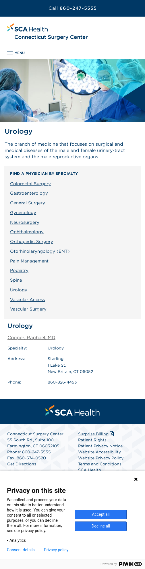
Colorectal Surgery (30, 183)
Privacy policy (56, 550)
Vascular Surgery (28, 309)
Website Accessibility (99, 452)
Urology (18, 290)
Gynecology (23, 212)
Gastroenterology (29, 193)
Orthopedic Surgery (31, 241)
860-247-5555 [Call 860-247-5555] (73, 8)
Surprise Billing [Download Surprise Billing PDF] (96, 434)
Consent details (21, 550)
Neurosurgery (24, 222)
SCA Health (89, 470)
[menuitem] (73, 410)
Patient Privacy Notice (100, 446)
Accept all (101, 514)
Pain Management (29, 261)
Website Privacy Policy (100, 458)
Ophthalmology (27, 231)
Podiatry (19, 270)
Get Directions (21, 464)
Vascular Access (27, 299)
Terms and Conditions (99, 464)
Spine (16, 280)
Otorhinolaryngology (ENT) (40, 251)
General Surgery (27, 203)
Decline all (101, 526)
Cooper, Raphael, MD (31, 337)
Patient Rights (92, 440)
